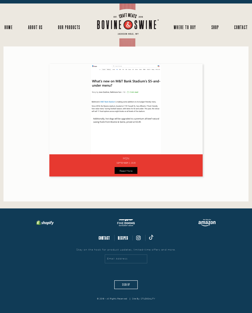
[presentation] (126, 272)
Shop (215, 27)
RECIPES (123, 237)
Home (8, 27)
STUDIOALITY (148, 299)
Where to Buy (185, 27)
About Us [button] (35, 27)
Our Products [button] (69, 27)
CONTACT (104, 237)
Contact (241, 27)
